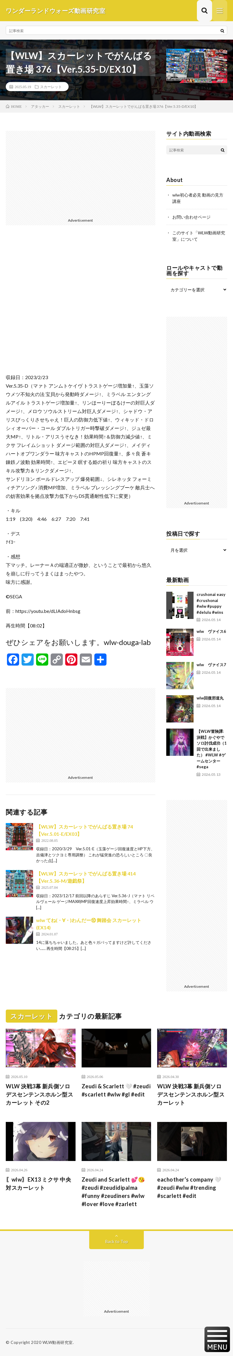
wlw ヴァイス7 (211, 664)
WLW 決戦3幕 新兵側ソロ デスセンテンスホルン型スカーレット (191, 1094)
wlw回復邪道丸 (210, 698)
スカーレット (51, 86)
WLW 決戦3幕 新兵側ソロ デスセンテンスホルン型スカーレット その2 (39, 1094)
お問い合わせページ (191, 217)
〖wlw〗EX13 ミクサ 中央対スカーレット (38, 1183)
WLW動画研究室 (57, 1342)
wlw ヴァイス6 (211, 631)
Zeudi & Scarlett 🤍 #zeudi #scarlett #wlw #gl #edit (116, 1090)
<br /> (80, 304)
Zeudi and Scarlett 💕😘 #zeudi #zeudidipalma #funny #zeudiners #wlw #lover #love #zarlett (113, 1191)
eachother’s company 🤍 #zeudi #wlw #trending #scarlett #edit (189, 1187)
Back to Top (116, 1241)
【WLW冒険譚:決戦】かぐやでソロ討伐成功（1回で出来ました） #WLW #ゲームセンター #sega (212, 749)
